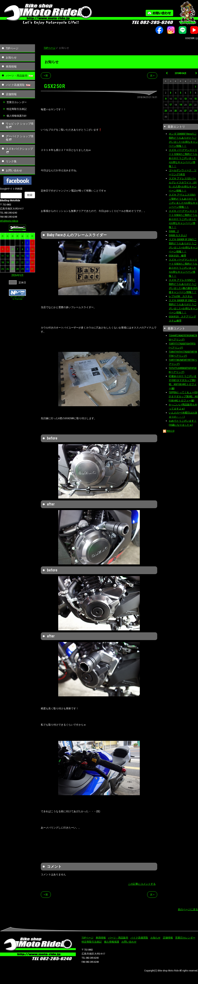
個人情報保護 (111, 941)
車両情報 (11, 66)
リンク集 (11, 161)
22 (22, 262)
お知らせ (11, 57)
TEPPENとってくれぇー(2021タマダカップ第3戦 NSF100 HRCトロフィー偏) (183, 396)
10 (32, 249)
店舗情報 (11, 94)
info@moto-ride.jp (9, 220)
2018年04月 (180, 73)
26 (7, 269)
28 (17, 269)
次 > (152, 75)
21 (17, 262)
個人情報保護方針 (17, 115)
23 (27, 262)
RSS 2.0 (168, 430)
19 (7, 262)
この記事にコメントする (142, 883)
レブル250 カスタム (180, 296)
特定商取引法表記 (17, 109)
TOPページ (12, 48)
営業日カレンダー (17, 102)
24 (32, 262)
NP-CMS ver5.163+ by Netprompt (17, 298)
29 (22, 269)
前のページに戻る (188, 909)
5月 (22, 275)
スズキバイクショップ (19, 150)
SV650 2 (174, 231)
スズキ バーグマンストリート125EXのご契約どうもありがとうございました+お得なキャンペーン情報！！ (183, 158)
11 (2, 255)
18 (2, 262)
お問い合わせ (14, 170)
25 (2, 269)
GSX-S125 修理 (177, 255)
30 (27, 269)
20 (12, 262)
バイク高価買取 (15, 84)
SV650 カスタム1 (178, 235)
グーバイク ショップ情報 (19, 138)
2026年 (15, 275)
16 (27, 255)
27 (12, 269)
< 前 (46, 75)
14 (17, 255)
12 (7, 255)
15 (22, 255)
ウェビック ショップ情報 (19, 125)
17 (32, 255)
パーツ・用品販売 (16, 75)
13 (12, 255)
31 (32, 269)
